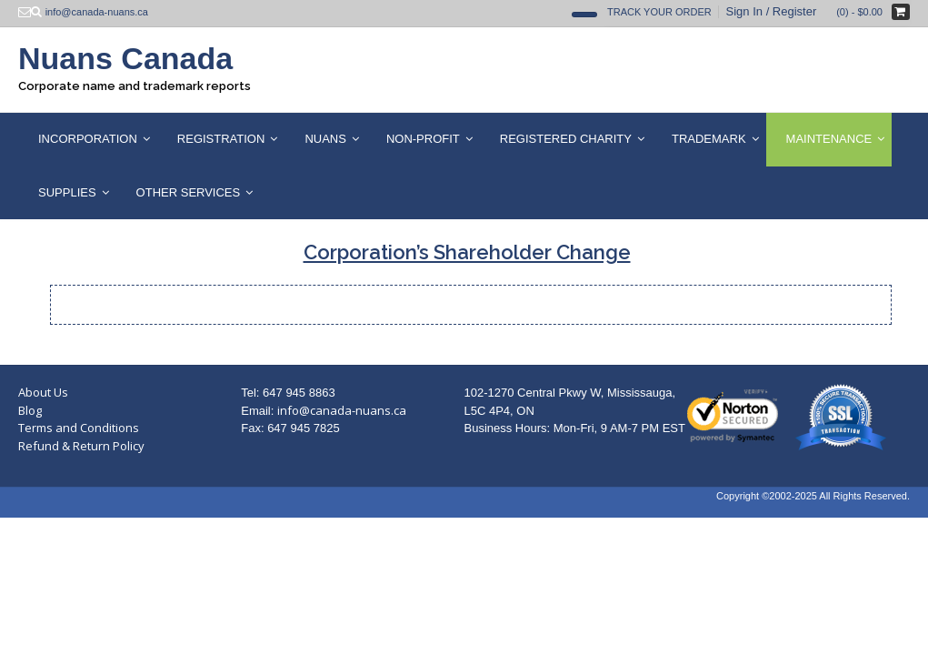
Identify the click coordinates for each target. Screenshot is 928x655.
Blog (30, 410)
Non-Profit (423, 139)
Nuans (325, 139)
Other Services (188, 192)
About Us (43, 392)
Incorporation (87, 139)
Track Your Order (659, 11)
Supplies (67, 192)
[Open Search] (584, 14)
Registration (221, 139)
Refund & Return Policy (81, 446)
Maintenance (829, 139)
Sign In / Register (771, 11)
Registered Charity (566, 139)
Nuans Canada (125, 58)
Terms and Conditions (78, 427)
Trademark (709, 139)
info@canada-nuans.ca (341, 410)
